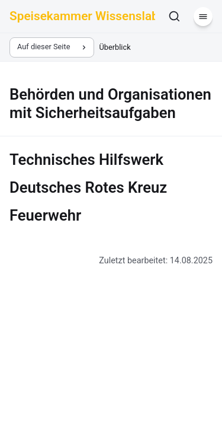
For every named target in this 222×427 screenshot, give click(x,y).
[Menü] (203, 16)
